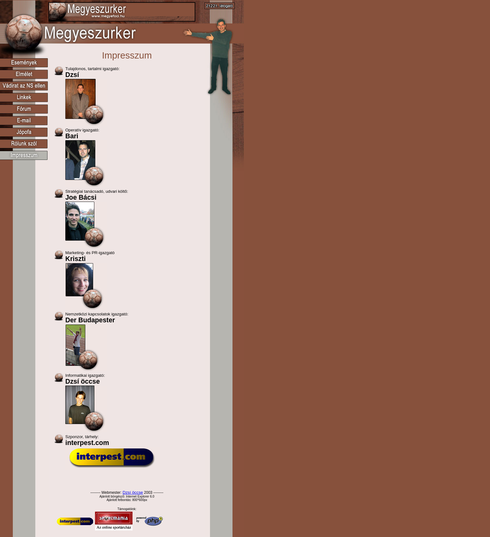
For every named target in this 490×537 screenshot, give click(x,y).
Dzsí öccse (132, 492)
